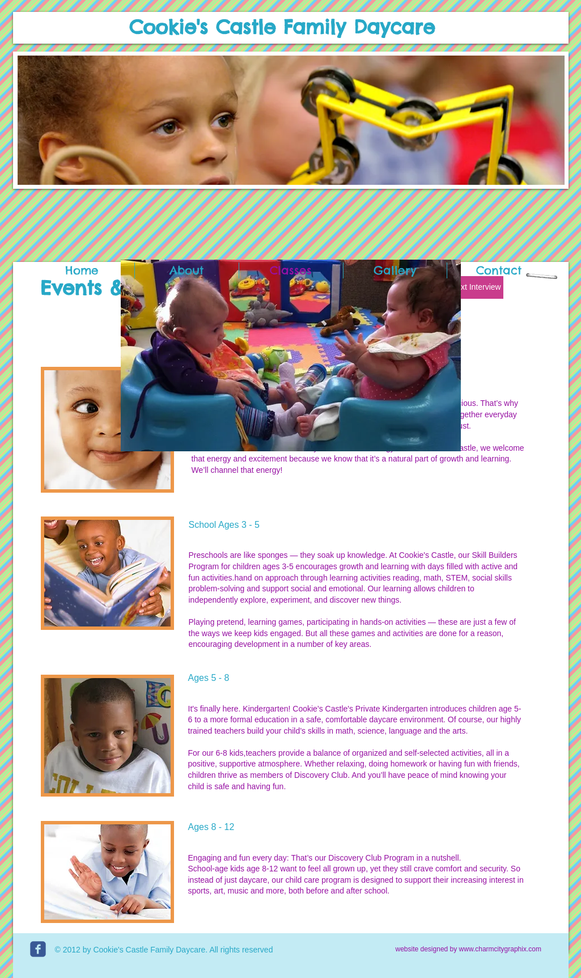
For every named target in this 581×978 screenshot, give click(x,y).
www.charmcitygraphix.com (500, 949)
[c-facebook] (38, 949)
